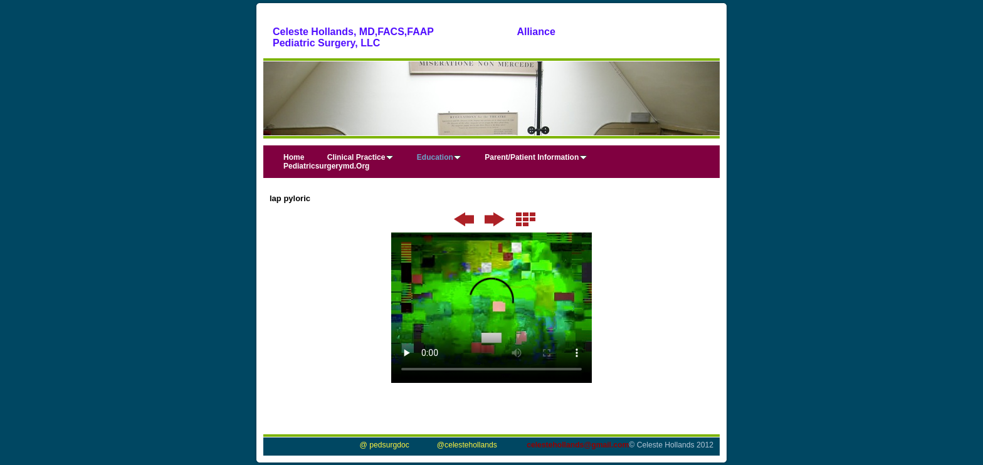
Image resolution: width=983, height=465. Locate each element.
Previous (464, 219)
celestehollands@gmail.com (578, 445)
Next (495, 219)
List (525, 219)
